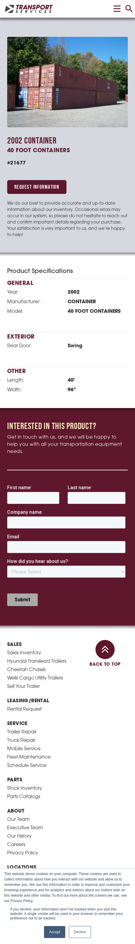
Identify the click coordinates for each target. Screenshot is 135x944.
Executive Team (25, 701)
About (15, 684)
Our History (19, 710)
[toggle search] (129, 9)
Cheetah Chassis (26, 543)
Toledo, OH (19, 766)
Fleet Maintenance (29, 631)
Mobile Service (23, 622)
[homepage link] (29, 9)
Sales (14, 518)
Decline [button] (80, 932)
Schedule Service (26, 639)
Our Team (18, 693)
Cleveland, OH (24, 749)
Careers (16, 718)
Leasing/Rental (28, 574)
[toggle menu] (117, 9)
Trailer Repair (22, 605)
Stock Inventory (24, 662)
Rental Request (24, 583)
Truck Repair (21, 614)
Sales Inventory (24, 526)
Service (17, 597)
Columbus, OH (23, 758)
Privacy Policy (22, 726)
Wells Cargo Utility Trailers (35, 551)
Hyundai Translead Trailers (36, 535)
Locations (22, 741)
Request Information (36, 187)
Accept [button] (54, 932)
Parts (14, 653)
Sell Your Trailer (23, 560)
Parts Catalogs (23, 670)
